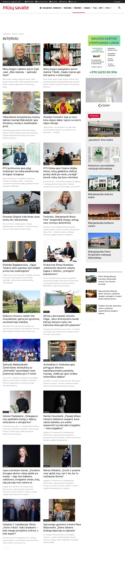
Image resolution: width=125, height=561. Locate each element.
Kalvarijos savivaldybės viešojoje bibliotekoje (101, 167)
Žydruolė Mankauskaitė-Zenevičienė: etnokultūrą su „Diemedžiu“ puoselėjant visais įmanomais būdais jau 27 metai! (19, 369)
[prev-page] (4, 548)
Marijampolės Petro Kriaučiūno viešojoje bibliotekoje (99, 254)
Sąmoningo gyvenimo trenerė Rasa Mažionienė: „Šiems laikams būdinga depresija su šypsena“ (62, 527)
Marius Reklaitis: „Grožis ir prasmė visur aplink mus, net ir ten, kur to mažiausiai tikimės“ (61, 473)
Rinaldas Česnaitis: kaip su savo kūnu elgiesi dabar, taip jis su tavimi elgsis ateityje (62, 120)
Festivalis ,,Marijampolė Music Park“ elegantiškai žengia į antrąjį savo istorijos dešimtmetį (60, 219)
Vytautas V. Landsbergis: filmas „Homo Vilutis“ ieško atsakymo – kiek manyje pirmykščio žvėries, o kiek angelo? (20, 529)
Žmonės (15, 34)
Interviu (5, 65)
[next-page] (8, 548)
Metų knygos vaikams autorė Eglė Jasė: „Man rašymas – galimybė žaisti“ (21, 72)
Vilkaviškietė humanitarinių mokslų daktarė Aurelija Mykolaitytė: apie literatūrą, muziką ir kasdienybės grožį (21, 122)
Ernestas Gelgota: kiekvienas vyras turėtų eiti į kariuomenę (21, 218)
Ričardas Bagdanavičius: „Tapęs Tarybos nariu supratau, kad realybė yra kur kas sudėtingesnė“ (21, 267)
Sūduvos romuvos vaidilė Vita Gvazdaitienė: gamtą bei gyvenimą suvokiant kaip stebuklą (21, 319)
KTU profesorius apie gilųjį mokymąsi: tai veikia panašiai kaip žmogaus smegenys (21, 171)
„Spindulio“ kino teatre (100, 139)
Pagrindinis (6, 34)
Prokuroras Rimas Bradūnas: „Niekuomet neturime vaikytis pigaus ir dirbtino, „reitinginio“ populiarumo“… (59, 269)
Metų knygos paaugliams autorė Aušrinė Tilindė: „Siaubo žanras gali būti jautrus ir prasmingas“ (61, 72)
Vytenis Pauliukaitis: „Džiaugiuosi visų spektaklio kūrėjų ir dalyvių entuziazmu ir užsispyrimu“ (20, 419)
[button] (119, 8)
